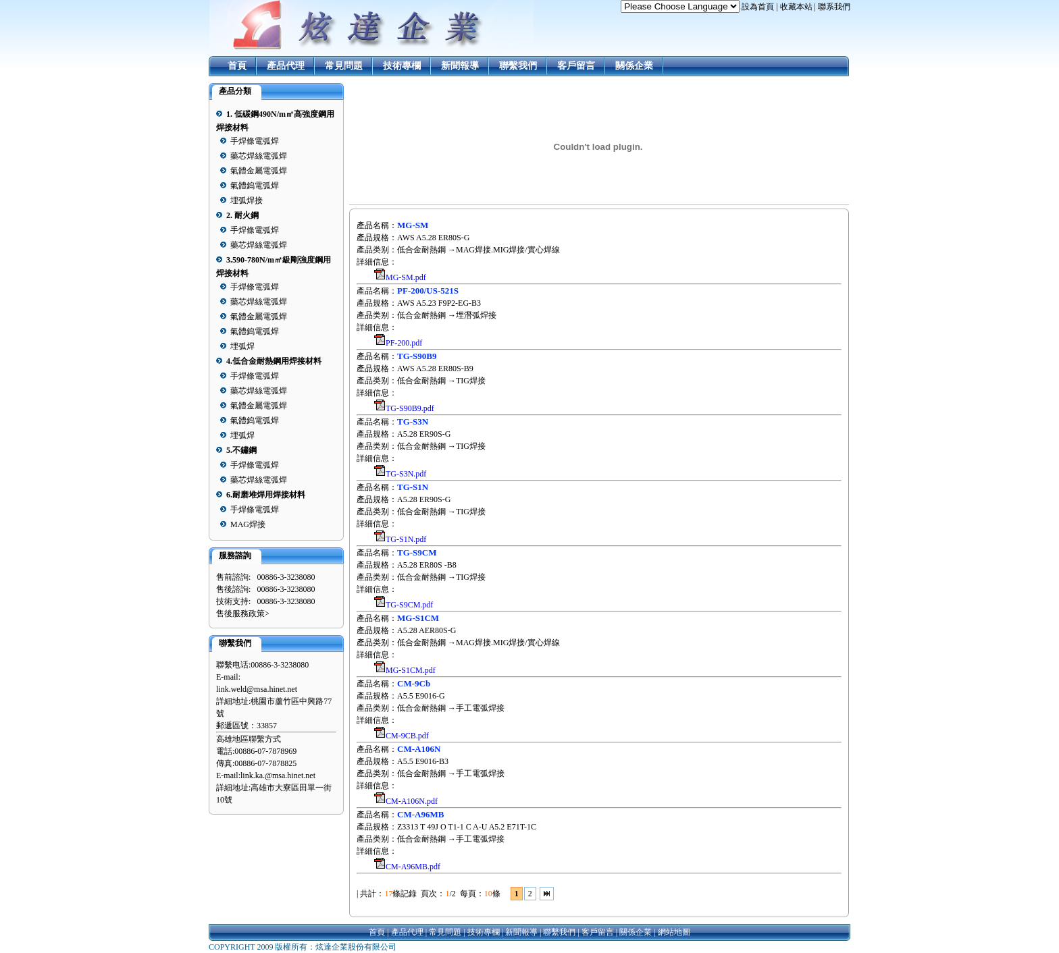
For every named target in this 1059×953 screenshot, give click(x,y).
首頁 (237, 66)
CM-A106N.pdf (412, 801)
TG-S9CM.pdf (409, 604)
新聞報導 (460, 66)
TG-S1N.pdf (406, 539)
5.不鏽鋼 (241, 450)
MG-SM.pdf (406, 277)
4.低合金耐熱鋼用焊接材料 (273, 361)
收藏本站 (796, 6)
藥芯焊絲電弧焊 (258, 156)
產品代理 (286, 66)
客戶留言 (576, 66)
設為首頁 (758, 6)
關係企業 (634, 66)
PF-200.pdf (404, 343)
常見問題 (344, 66)
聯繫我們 (518, 66)
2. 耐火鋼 (242, 215)
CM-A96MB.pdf (413, 866)
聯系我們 (834, 6)
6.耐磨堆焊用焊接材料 (265, 494)
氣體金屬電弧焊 (258, 170)
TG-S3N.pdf (406, 474)
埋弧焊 (242, 346)
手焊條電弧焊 (254, 141)
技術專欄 (402, 66)
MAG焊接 (247, 524)
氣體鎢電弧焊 (254, 185)
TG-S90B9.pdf (410, 408)
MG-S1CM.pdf (411, 670)
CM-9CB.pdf (407, 735)
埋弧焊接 (246, 200)
